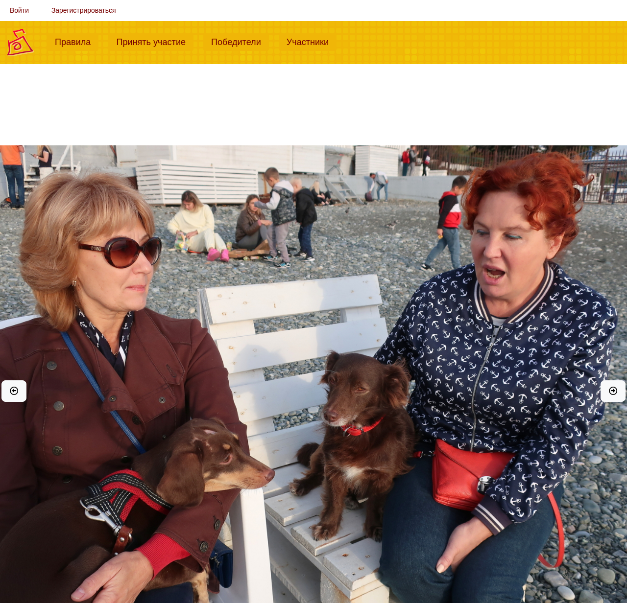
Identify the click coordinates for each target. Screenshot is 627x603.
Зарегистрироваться (83, 10)
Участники (312, 41)
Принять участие (154, 41)
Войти (19, 10)
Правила (76, 41)
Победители (240, 41)
